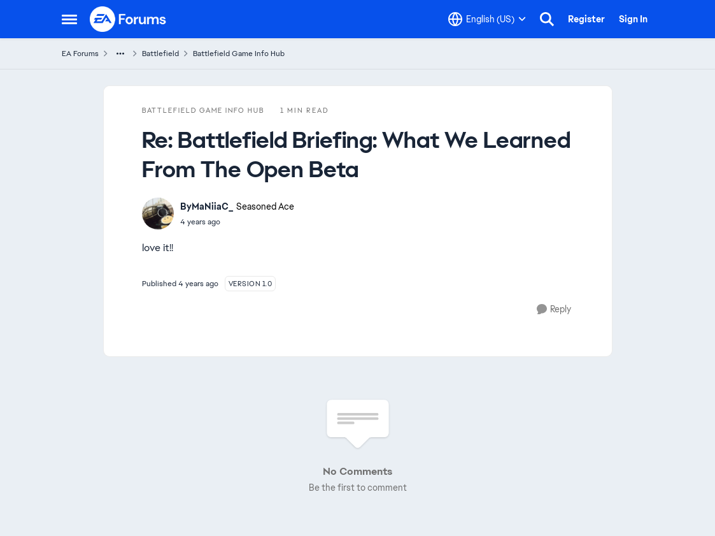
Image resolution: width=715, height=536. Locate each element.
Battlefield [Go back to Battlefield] (160, 53)
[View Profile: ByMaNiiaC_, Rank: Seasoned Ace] (158, 213)
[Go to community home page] (128, 19)
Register (586, 19)
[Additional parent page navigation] (120, 53)
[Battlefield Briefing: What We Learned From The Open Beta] (237, 222)
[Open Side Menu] (69, 19)
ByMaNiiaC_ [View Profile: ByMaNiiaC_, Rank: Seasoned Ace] (206, 206)
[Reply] (554, 309)
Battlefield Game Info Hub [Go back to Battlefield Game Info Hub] (239, 53)
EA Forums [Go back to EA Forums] (80, 53)
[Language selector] (487, 19)
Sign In (633, 19)
